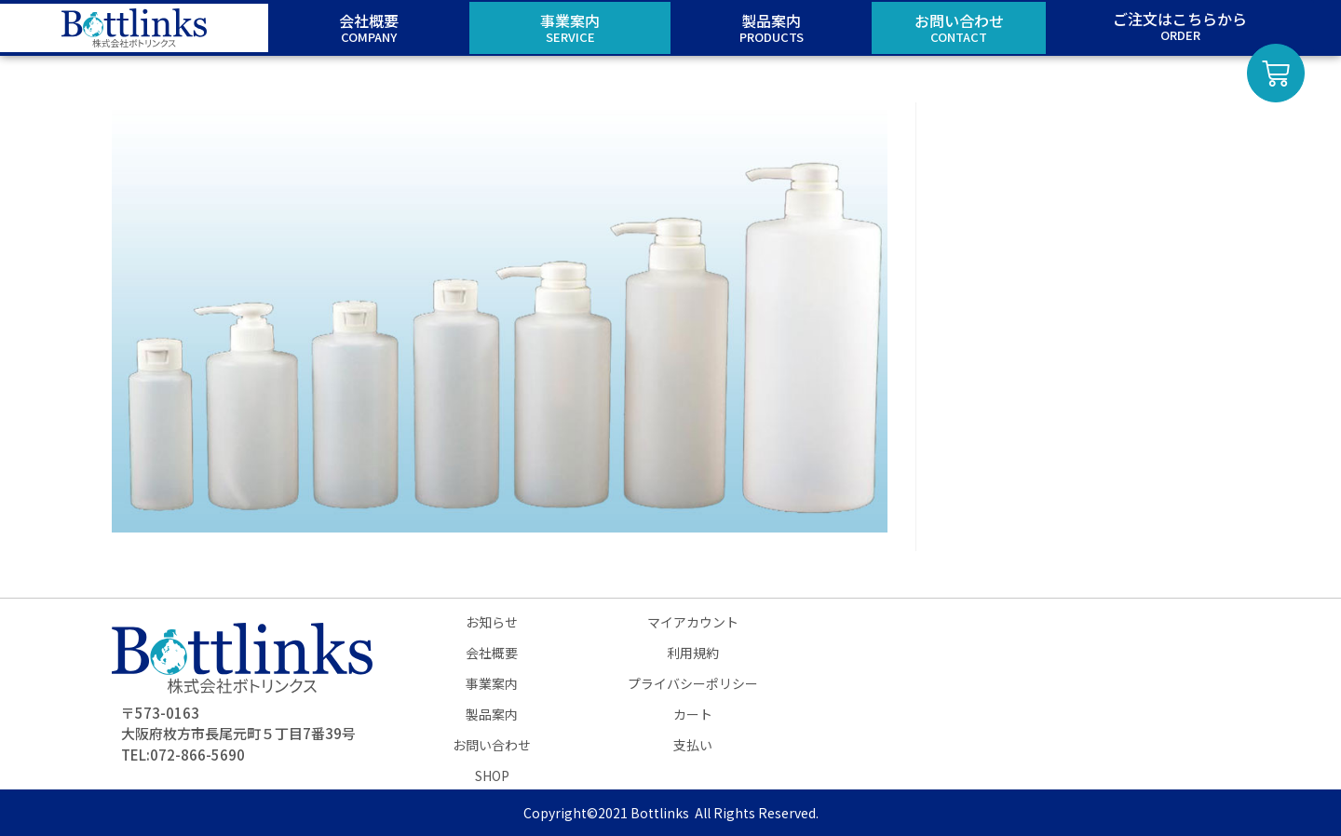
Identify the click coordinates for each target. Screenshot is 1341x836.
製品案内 (492, 714)
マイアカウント (692, 622)
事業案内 (492, 683)
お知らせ (492, 622)
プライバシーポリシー (693, 683)
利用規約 (693, 652)
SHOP (492, 775)
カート (692, 714)
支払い (692, 744)
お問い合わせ (492, 744)
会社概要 (492, 652)
